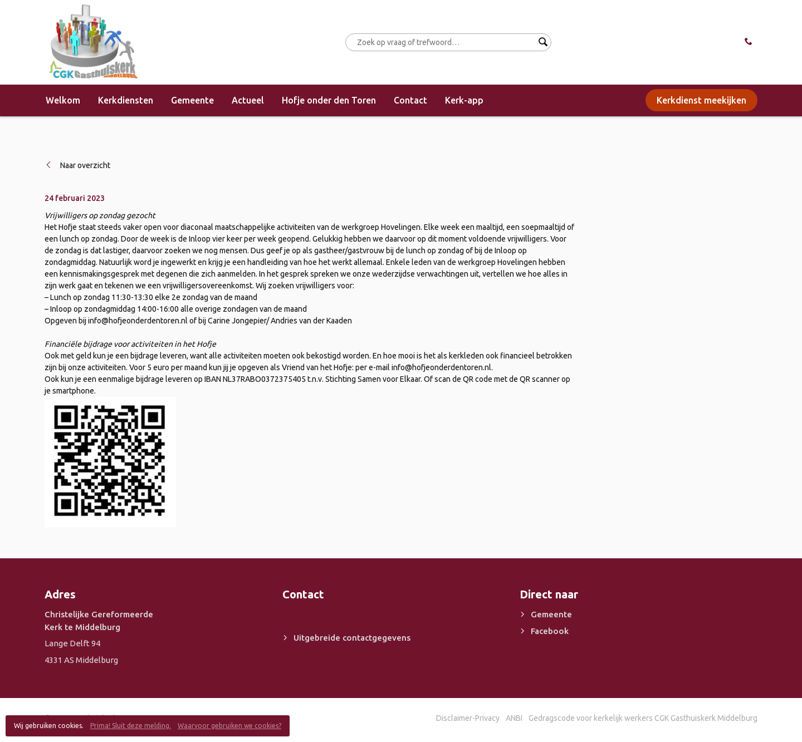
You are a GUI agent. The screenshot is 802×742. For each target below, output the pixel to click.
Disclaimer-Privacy (468, 718)
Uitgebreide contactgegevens (352, 637)
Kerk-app (464, 100)
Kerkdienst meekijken (701, 100)
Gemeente (192, 100)
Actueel (248, 100)
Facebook (550, 631)
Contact (410, 100)
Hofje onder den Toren (329, 100)
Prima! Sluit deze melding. (130, 725)
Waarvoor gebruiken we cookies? (229, 725)
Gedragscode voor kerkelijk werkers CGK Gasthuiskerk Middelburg (643, 718)
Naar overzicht (85, 165)
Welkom (63, 100)
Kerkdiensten (125, 100)
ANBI (514, 718)
